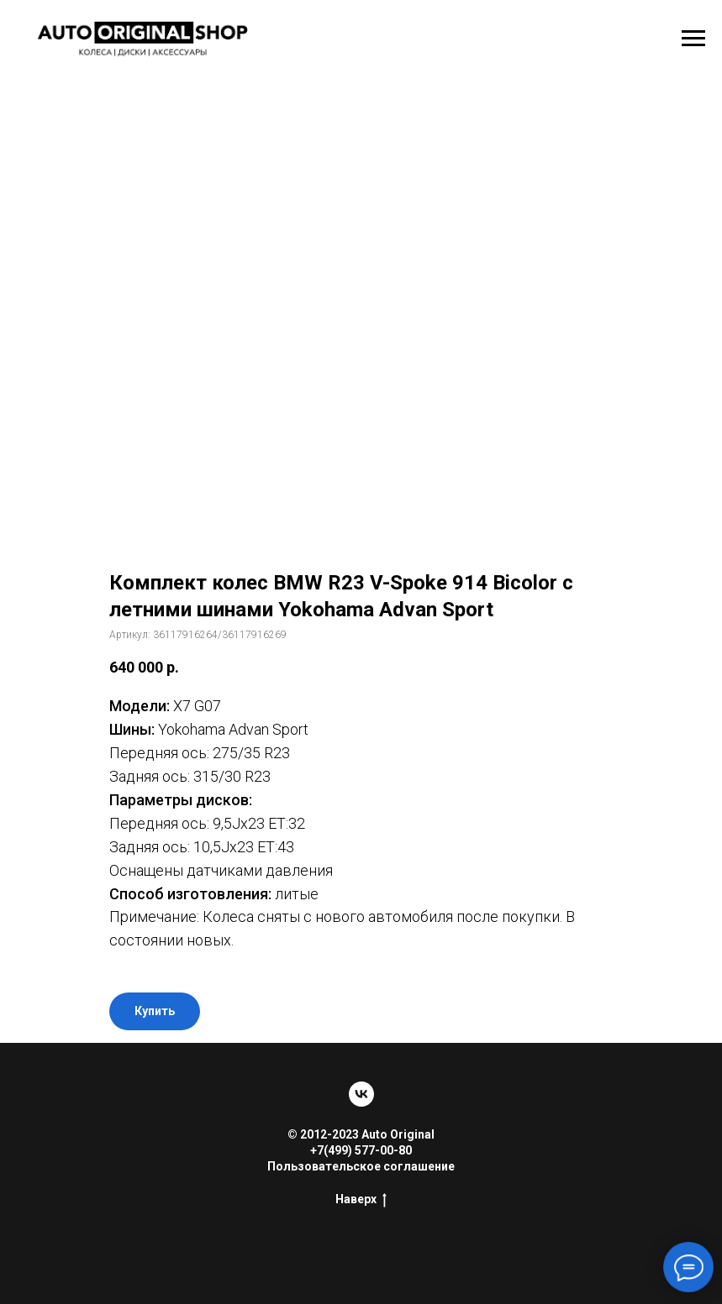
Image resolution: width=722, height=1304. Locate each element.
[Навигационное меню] (693, 38)
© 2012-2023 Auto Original (361, 1134)
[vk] (361, 1094)
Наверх (361, 1199)
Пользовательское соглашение (361, 1166)
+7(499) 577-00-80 (361, 1150)
